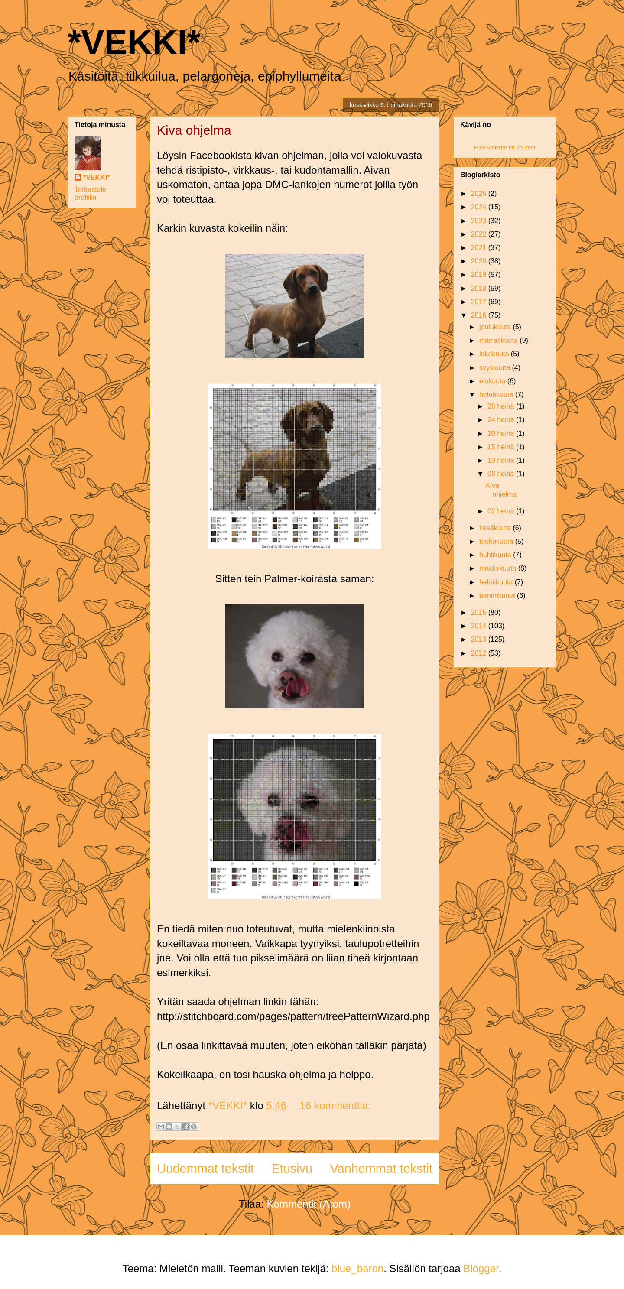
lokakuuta (495, 353)
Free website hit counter (505, 147)
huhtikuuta (496, 554)
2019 (479, 274)
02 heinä (502, 511)
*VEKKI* (134, 42)
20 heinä (502, 433)
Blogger (480, 1268)
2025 (479, 193)
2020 (479, 261)
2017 (479, 301)
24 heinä (502, 419)
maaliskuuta (498, 568)
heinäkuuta (497, 394)
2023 (479, 220)
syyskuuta (495, 367)
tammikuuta (498, 595)
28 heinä (502, 406)
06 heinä (502, 473)
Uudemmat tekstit (205, 1168)
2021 (479, 247)
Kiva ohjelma (194, 130)
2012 (479, 653)
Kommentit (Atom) (309, 1204)
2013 (479, 639)
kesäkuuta (496, 528)
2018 (479, 288)
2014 (479, 626)
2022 (479, 234)
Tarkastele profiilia (90, 193)
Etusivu (292, 1168)
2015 (479, 612)
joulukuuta (496, 327)
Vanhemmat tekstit (381, 1168)
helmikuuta (497, 582)
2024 (479, 207)
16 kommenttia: (335, 1105)
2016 (479, 315)
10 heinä (502, 460)
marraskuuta (499, 340)
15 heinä (502, 447)
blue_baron (358, 1268)
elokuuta (493, 381)
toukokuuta (497, 541)
